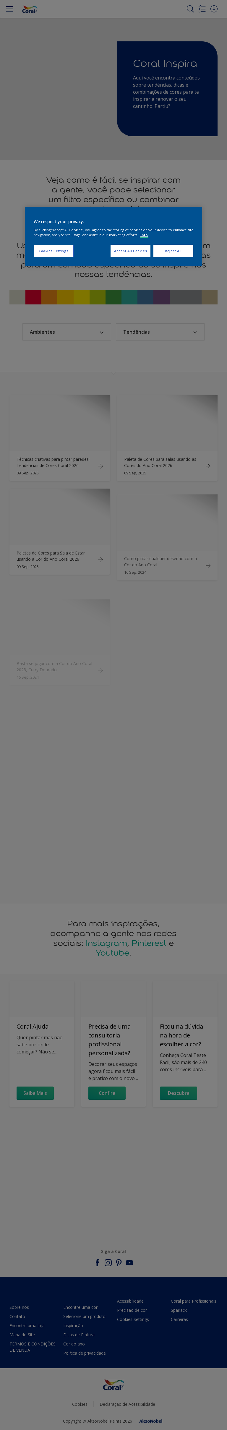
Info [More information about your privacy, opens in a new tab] (144, 235)
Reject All (173, 251)
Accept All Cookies (130, 251)
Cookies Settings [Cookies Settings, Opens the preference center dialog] (54, 251)
